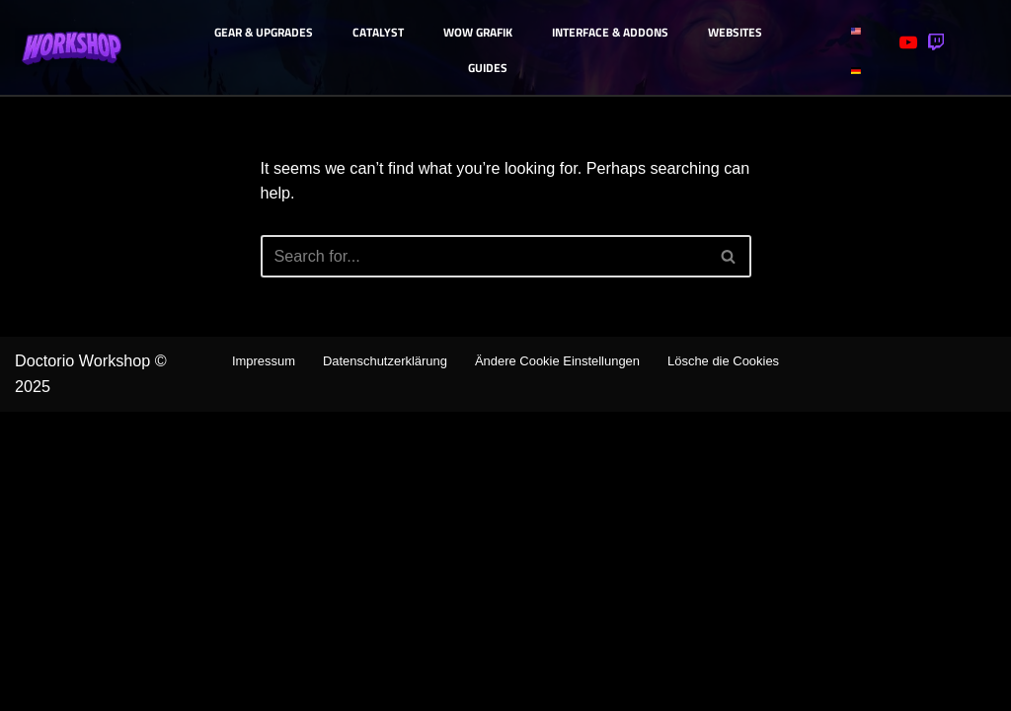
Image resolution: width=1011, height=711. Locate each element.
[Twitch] (936, 42)
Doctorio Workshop (90, 656)
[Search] (484, 261)
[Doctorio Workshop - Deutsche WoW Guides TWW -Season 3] (74, 48)
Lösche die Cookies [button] (505, 679)
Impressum (317, 655)
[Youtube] (908, 42)
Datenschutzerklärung (449, 655)
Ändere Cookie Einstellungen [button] (638, 655)
